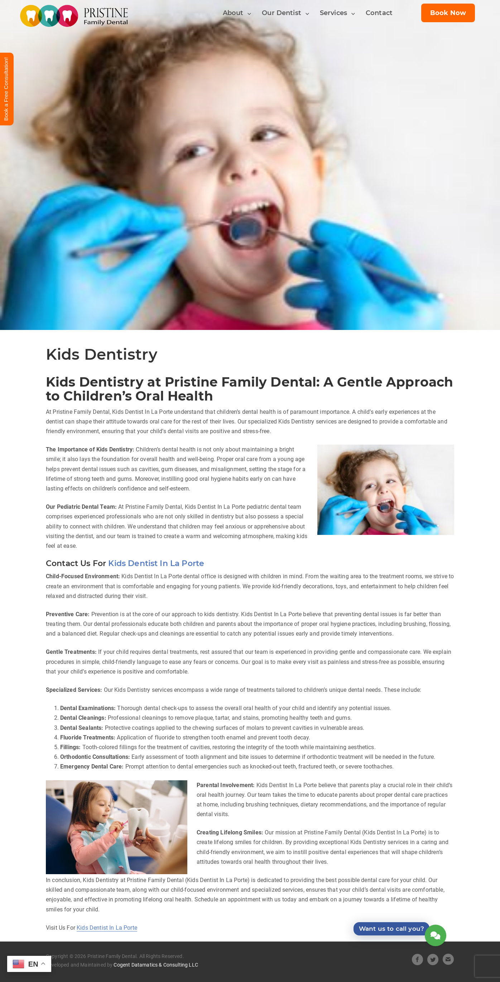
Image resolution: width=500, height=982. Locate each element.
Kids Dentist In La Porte (156, 563)
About (233, 13)
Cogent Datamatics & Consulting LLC (156, 965)
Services (333, 13)
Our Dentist (281, 13)
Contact (379, 13)
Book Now (448, 13)
